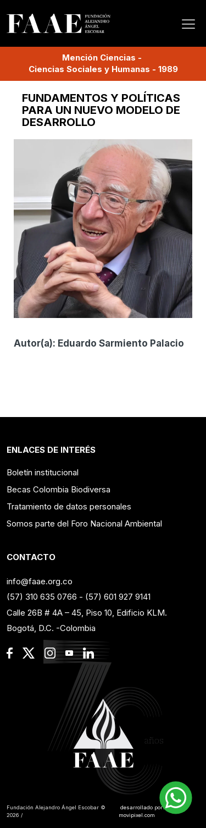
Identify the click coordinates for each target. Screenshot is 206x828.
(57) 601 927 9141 (118, 596)
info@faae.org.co (40, 581)
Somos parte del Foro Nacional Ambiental (84, 523)
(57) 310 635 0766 (42, 596)
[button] (175, 797)
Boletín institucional (43, 472)
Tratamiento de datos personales (69, 506)
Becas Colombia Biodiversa (58, 489)
